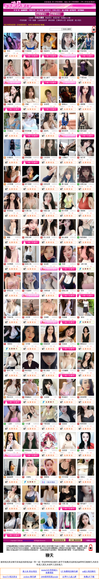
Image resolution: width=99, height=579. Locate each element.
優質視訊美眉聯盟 (28, 540)
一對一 (55, 104)
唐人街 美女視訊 (30, 571)
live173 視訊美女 (10, 577)
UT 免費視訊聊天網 (69, 571)
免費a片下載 (89, 577)
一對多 (55, 477)
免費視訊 (18, 51)
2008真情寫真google (49, 577)
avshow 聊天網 (30, 577)
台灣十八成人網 (69, 577)
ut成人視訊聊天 (89, 571)
